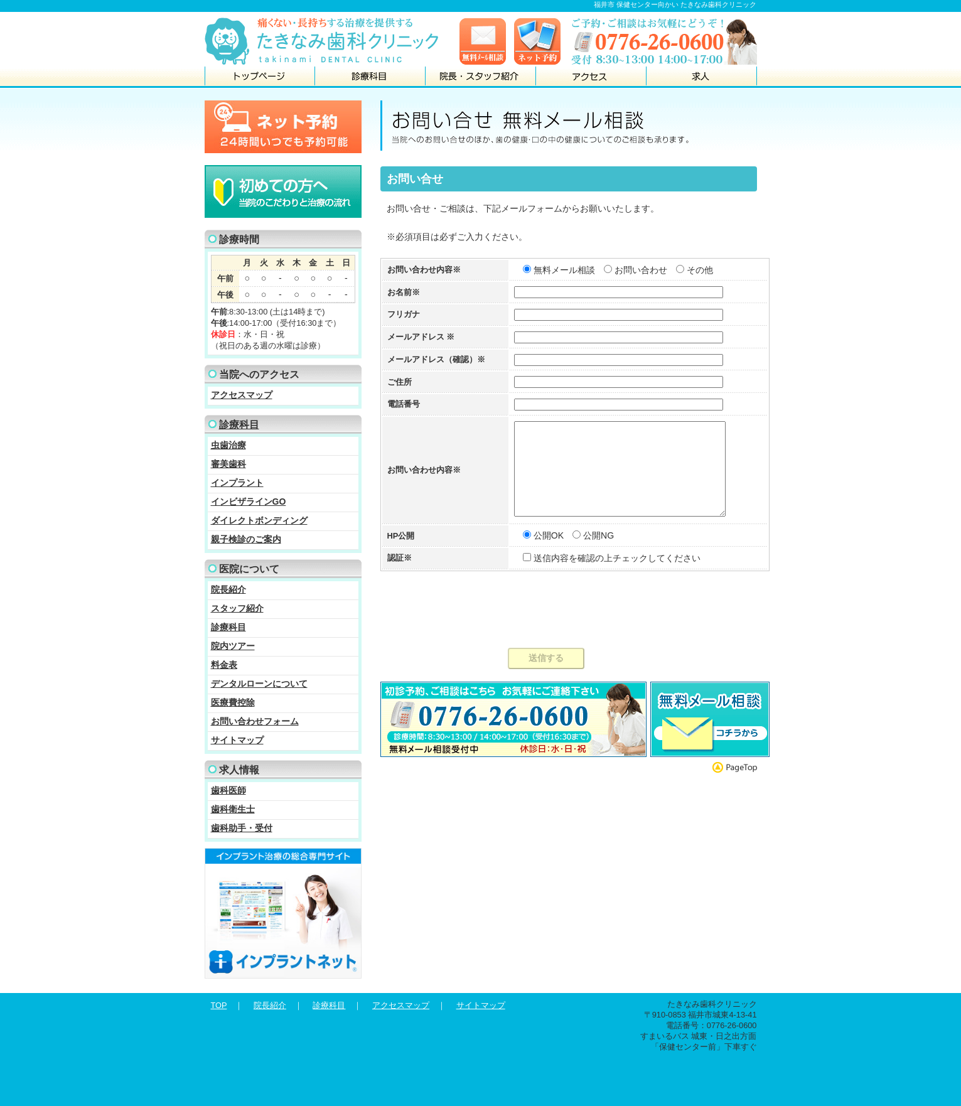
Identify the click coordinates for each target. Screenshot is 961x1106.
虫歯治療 (228, 445)
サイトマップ (237, 740)
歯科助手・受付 (241, 828)
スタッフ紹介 (237, 608)
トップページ (260, 77)
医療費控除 (233, 702)
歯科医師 (228, 790)
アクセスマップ (241, 395)
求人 (702, 77)
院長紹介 (228, 589)
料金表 (224, 665)
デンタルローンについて (259, 684)
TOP (219, 1005)
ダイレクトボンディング (259, 520)
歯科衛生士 (233, 809)
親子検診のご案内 (246, 539)
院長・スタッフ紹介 (481, 77)
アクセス (591, 77)
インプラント (237, 483)
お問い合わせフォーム (255, 721)
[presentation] (568, 630)
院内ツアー (233, 646)
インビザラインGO (248, 502)
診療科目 (370, 77)
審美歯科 (228, 464)
